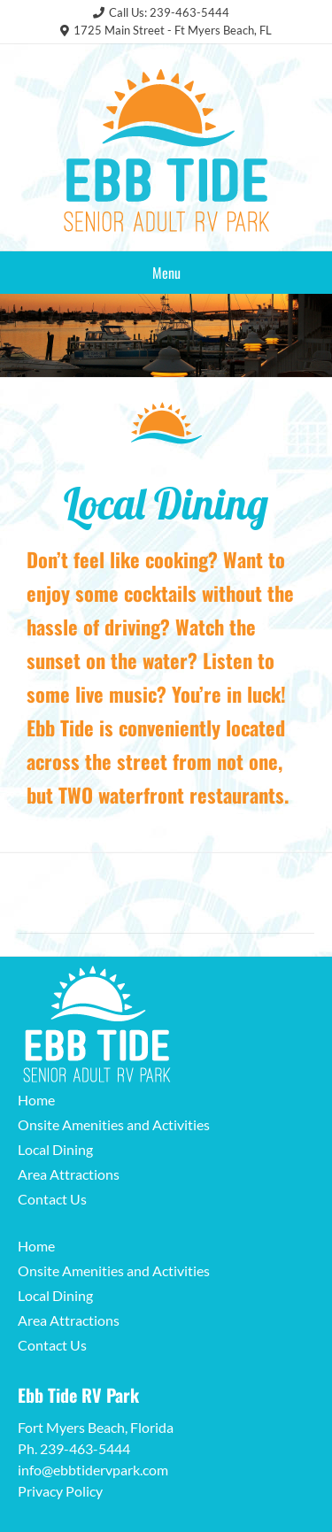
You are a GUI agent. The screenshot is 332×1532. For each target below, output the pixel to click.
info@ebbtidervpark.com (93, 1469)
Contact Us (52, 1198)
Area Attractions (69, 1174)
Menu (166, 272)
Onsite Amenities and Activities (114, 1124)
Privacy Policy (60, 1490)
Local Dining (55, 1149)
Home (36, 1099)
